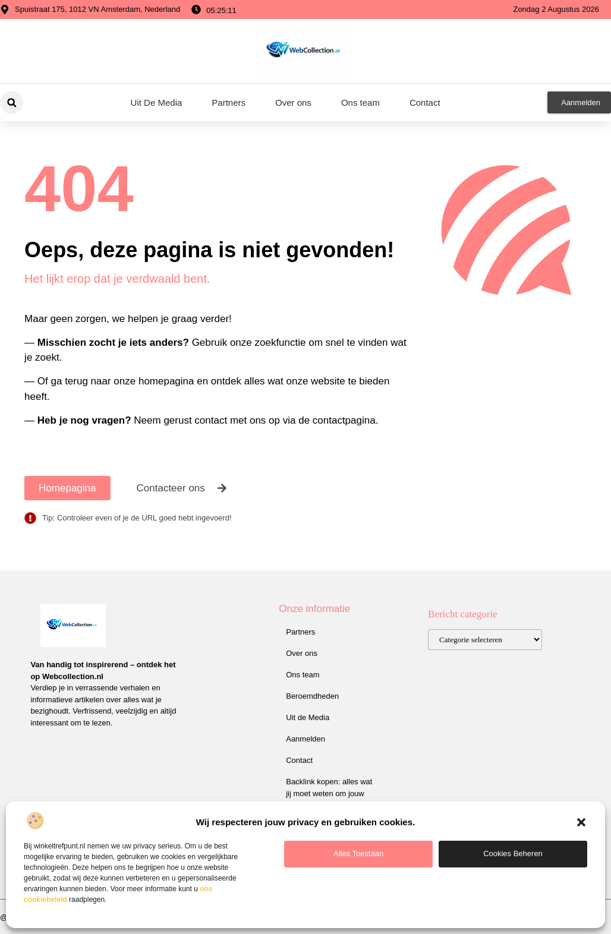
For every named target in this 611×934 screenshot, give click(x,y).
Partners (228, 102)
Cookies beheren (513, 853)
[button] (581, 822)
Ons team (360, 102)
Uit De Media (156, 102)
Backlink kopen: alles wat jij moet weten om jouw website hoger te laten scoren (329, 799)
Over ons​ (293, 102)
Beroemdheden (312, 696)
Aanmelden (305, 738)
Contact (425, 102)
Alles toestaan (358, 853)
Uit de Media (307, 717)
